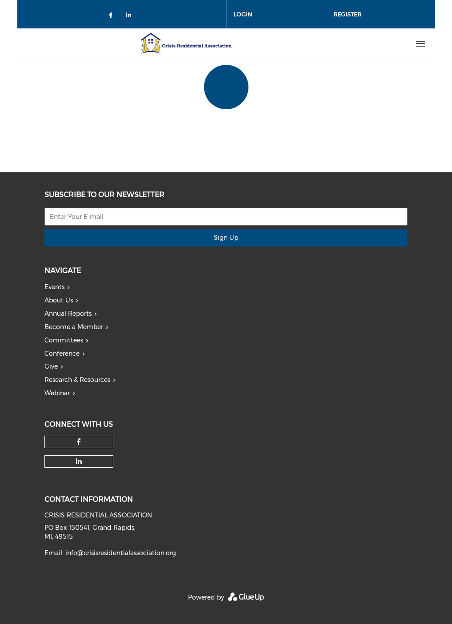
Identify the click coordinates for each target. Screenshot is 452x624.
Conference (62, 354)
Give (51, 366)
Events (54, 287)
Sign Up (226, 238)
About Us (58, 300)
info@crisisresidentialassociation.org (120, 553)
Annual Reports (68, 314)
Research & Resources (77, 380)
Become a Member (73, 327)
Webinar (57, 393)
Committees (63, 340)
